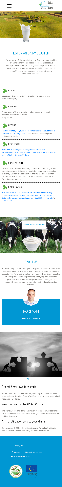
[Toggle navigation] (9, 5)
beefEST (38, 198)
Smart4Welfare (22, 155)
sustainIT (50, 198)
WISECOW (7, 201)
